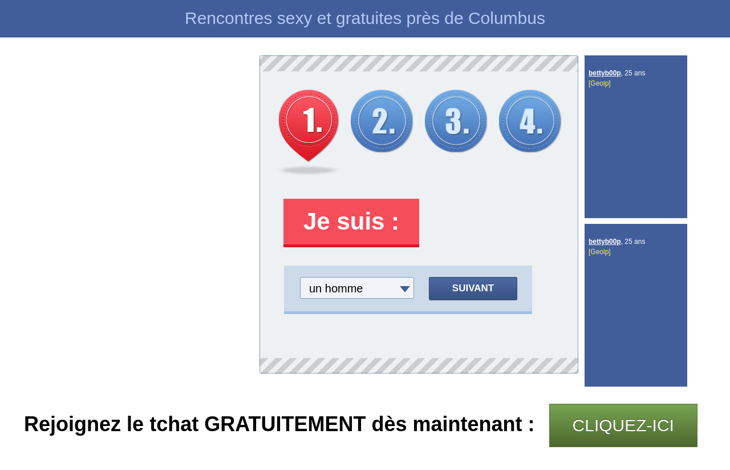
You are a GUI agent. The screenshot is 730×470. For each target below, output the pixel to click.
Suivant (473, 288)
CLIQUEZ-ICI (623, 425)
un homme (336, 288)
